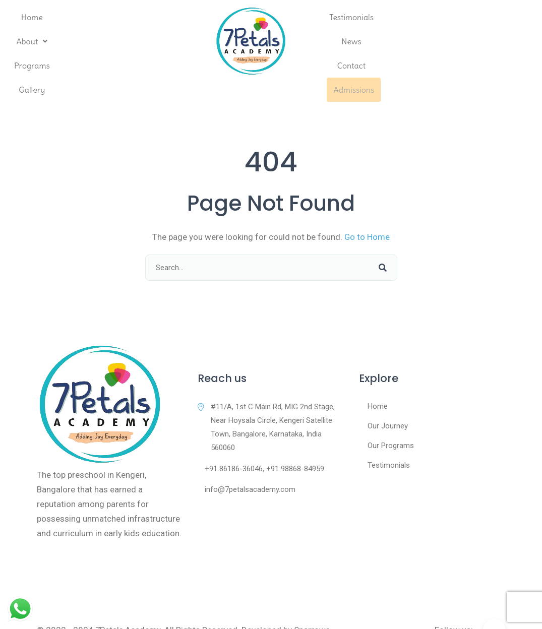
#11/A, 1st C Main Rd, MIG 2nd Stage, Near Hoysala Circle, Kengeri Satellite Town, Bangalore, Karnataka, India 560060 (266, 402)
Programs (127, 41)
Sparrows (313, 605)
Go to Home (367, 212)
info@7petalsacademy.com (246, 465)
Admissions (501, 41)
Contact (449, 41)
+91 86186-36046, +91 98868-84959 (261, 444)
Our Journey (388, 401)
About (75, 41)
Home (31, 41)
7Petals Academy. (129, 605)
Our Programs (391, 420)
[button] (75, 41)
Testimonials (356, 41)
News (406, 41)
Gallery (176, 41)
